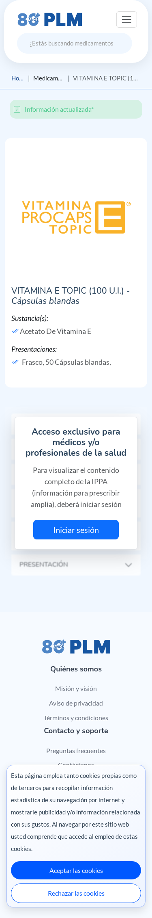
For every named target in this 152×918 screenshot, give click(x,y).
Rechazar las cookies (76, 893)
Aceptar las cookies (76, 870)
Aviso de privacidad (76, 703)
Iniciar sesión (76, 530)
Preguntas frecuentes (76, 750)
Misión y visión (76, 688)
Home (18, 78)
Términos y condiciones (76, 717)
